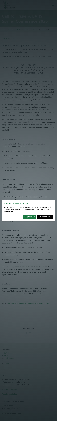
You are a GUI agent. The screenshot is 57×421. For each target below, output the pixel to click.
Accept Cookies (29, 217)
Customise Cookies (45, 217)
